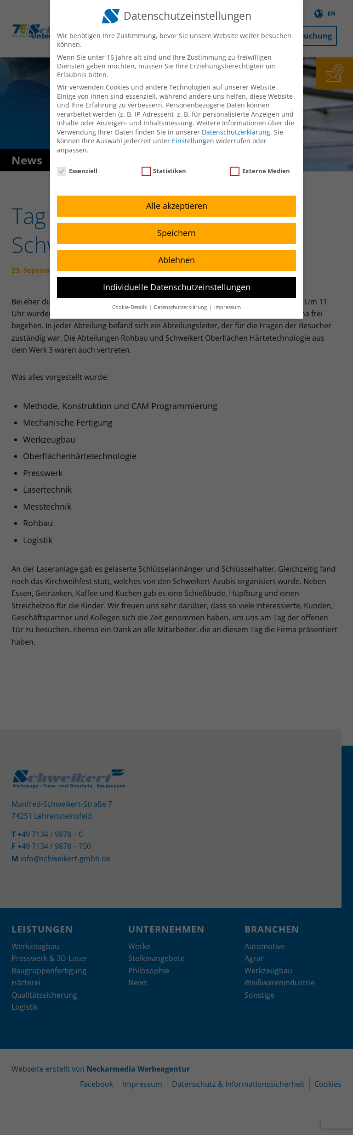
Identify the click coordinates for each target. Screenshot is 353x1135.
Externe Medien (260, 171)
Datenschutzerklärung (236, 132)
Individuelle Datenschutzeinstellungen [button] (177, 286)
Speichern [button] (176, 232)
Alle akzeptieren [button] (176, 205)
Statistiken (164, 171)
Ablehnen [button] (176, 259)
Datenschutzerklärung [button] (181, 307)
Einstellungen (193, 140)
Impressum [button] (227, 307)
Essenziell (77, 171)
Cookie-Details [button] (130, 307)
